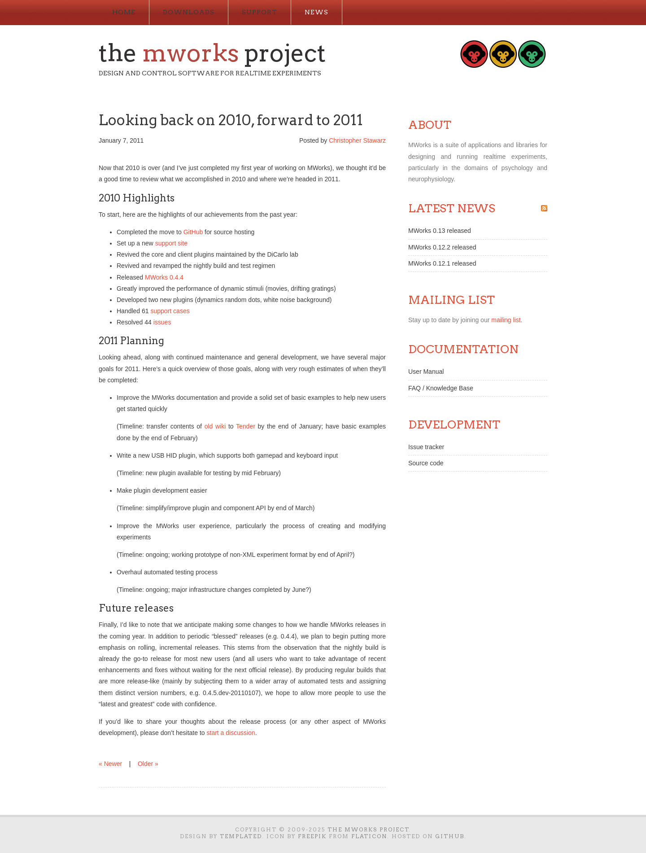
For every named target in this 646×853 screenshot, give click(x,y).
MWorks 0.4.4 (164, 277)
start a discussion (231, 732)
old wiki (215, 426)
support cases (170, 311)
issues (162, 322)
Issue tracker (426, 447)
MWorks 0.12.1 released (442, 263)
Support (259, 12)
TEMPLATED (241, 836)
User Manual (426, 371)
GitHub (193, 232)
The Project (212, 53)
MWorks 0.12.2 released (442, 247)
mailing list (505, 320)
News (316, 12)
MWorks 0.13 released (439, 230)
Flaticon (369, 836)
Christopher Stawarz (357, 140)
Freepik (312, 836)
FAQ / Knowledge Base (440, 388)
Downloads (188, 12)
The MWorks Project (368, 829)
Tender (245, 426)
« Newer (110, 763)
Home (123, 12)
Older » (148, 763)
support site (171, 243)
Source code (426, 463)
